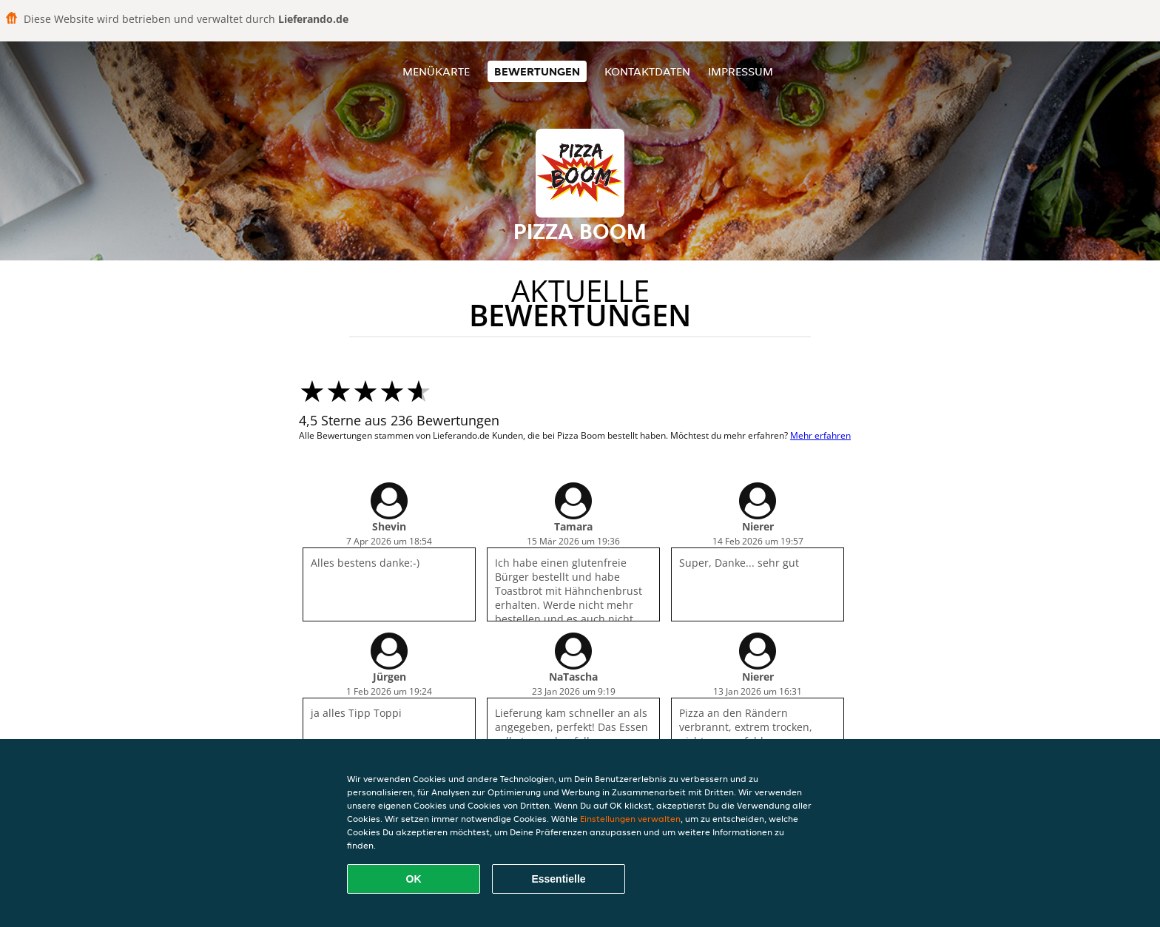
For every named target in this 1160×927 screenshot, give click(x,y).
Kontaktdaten (647, 71)
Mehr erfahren (820, 435)
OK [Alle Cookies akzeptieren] (414, 879)
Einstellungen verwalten (630, 818)
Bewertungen (537, 71)
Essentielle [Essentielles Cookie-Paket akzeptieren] (558, 879)
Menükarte (436, 71)
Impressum (740, 71)
